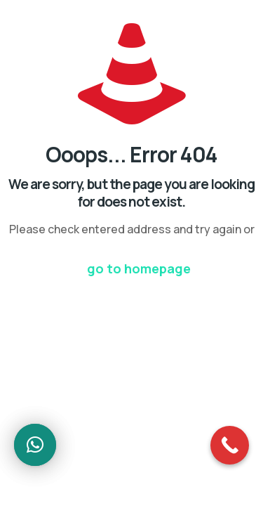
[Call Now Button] (229, 445)
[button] (35, 445)
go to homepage (139, 268)
